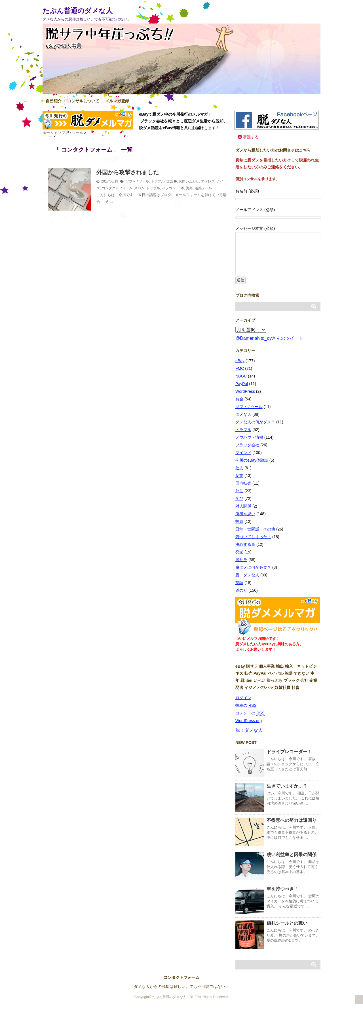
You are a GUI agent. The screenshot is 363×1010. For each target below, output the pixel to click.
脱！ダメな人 (249, 730)
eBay (239, 360)
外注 (239, 491)
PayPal (241, 383)
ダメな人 (243, 414)
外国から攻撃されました (127, 172)
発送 (239, 552)
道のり (241, 590)
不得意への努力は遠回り (291, 820)
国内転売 (243, 483)
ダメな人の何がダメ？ (255, 422)
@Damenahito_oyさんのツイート (269, 338)
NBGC (241, 376)
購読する (248, 137)
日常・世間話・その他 (255, 529)
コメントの (250, 713)
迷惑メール (203, 188)
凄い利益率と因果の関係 (291, 854)
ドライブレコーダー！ (289, 751)
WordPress (245, 391)
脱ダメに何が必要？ (253, 567)
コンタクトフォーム (117, 188)
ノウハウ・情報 (249, 437)
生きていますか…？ (287, 786)
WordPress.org (248, 720)
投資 (239, 521)
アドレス (208, 181)
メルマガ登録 (117, 101)
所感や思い (245, 514)
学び (239, 498)
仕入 (239, 468)
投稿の (246, 705)
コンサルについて (83, 101)
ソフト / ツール (137, 181)
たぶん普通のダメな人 (78, 10)
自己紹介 (54, 101)
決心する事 (245, 544)
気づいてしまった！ (253, 536)
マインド (243, 452)
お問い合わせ (189, 181)
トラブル (157, 181)
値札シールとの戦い (287, 923)
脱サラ (241, 559)
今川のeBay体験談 (251, 460)
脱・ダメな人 (247, 575)
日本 (180, 188)
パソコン (169, 188)
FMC (239, 368)
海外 (189, 188)
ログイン (243, 697)
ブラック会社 (247, 445)
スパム (139, 188)
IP (175, 181)
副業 (239, 475)
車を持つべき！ (282, 888)
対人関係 (243, 506)
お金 (239, 399)
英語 (169, 181)
